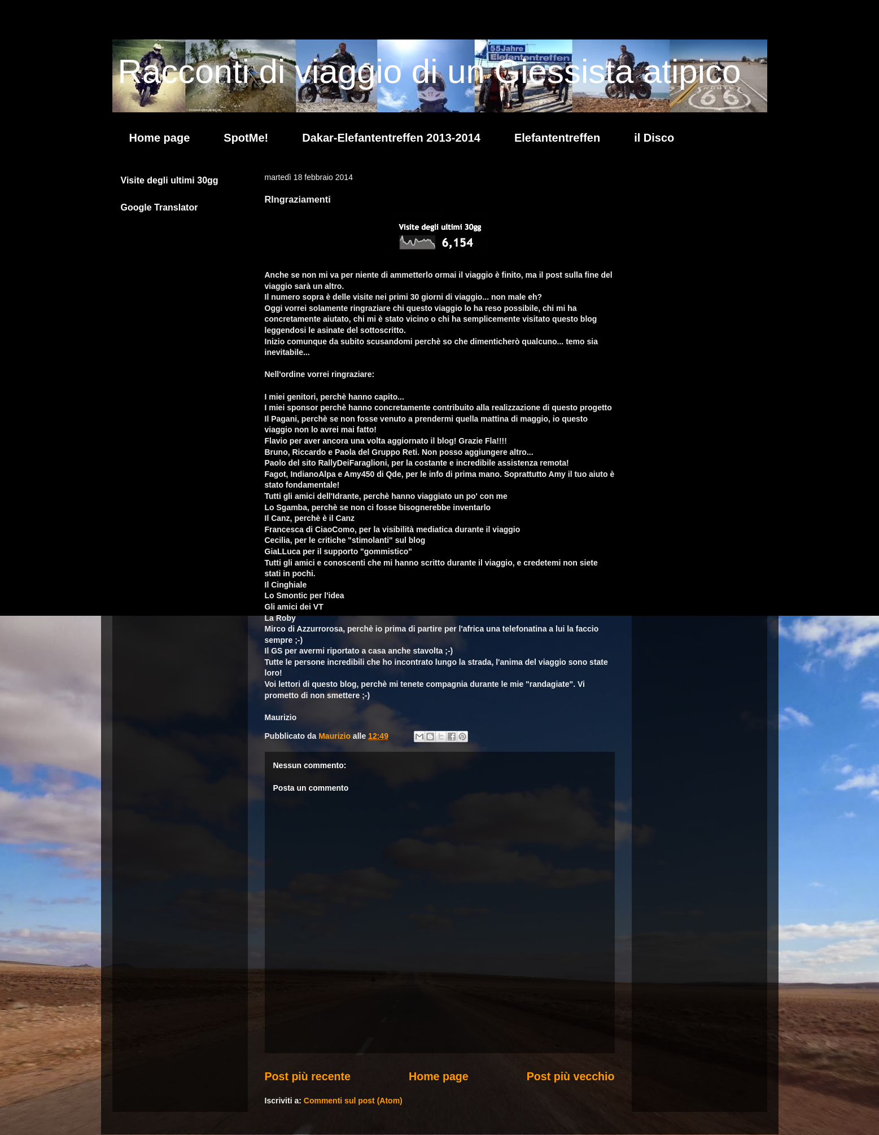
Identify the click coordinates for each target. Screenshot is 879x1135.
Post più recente (308, 1076)
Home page (159, 138)
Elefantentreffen (557, 138)
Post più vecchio (571, 1076)
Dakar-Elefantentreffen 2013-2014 (391, 138)
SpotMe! (246, 138)
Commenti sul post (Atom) (353, 1100)
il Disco (654, 138)
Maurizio (335, 735)
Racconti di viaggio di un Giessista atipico (429, 71)
